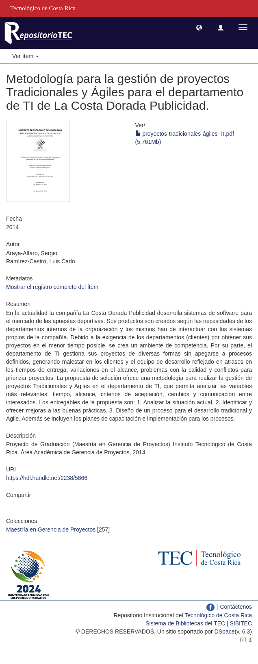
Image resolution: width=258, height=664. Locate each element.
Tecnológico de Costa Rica (218, 615)
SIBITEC (241, 623)
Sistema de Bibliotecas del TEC (185, 623)
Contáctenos (236, 606)
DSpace (225, 631)
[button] (199, 27)
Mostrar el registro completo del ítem (52, 287)
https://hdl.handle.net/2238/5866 (46, 478)
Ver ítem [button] (25, 56)
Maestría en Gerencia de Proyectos (50, 529)
